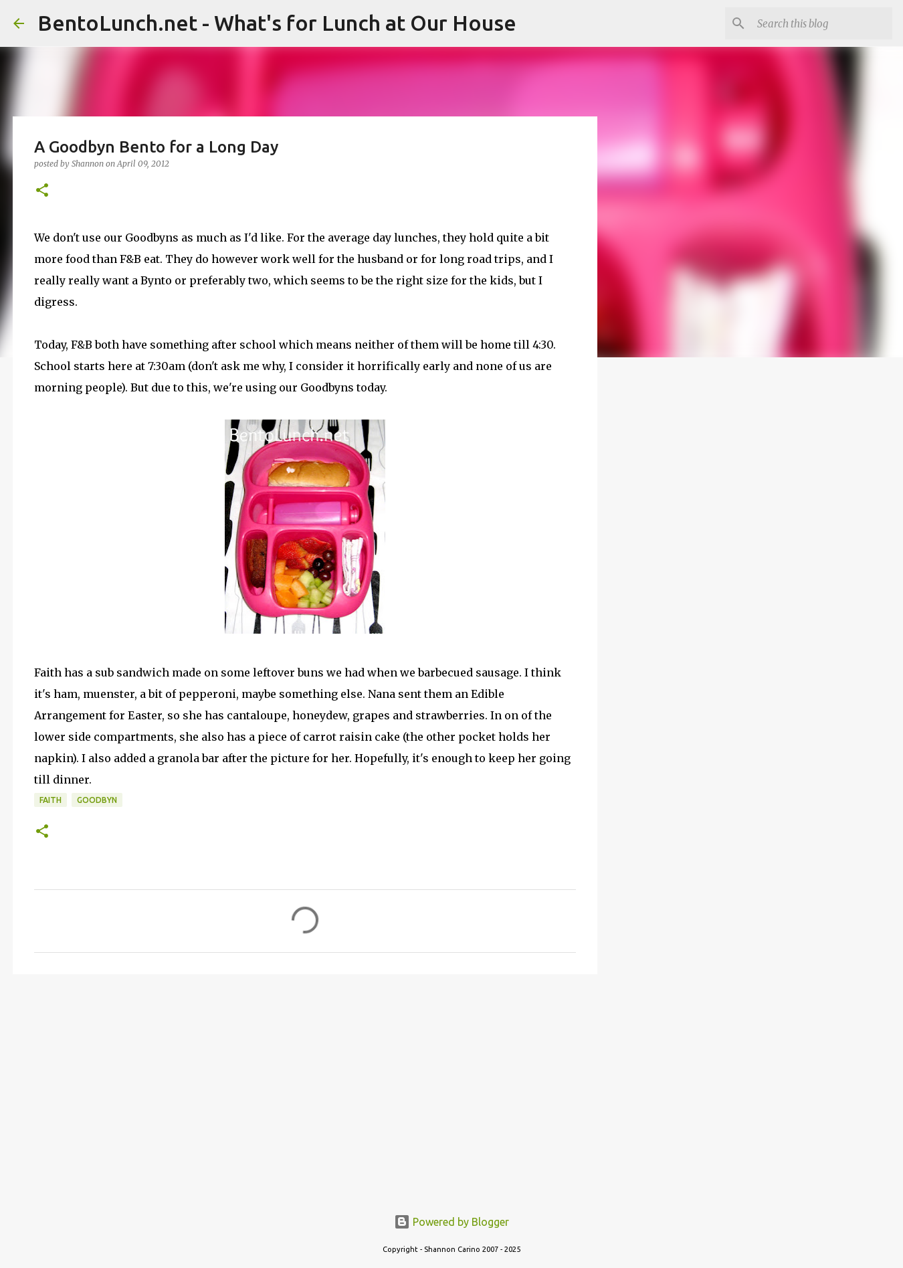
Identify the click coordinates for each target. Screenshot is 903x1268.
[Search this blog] (822, 23)
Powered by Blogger (451, 1222)
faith (50, 800)
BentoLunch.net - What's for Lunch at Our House (276, 23)
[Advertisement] (305, 1088)
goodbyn (97, 800)
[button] (42, 191)
